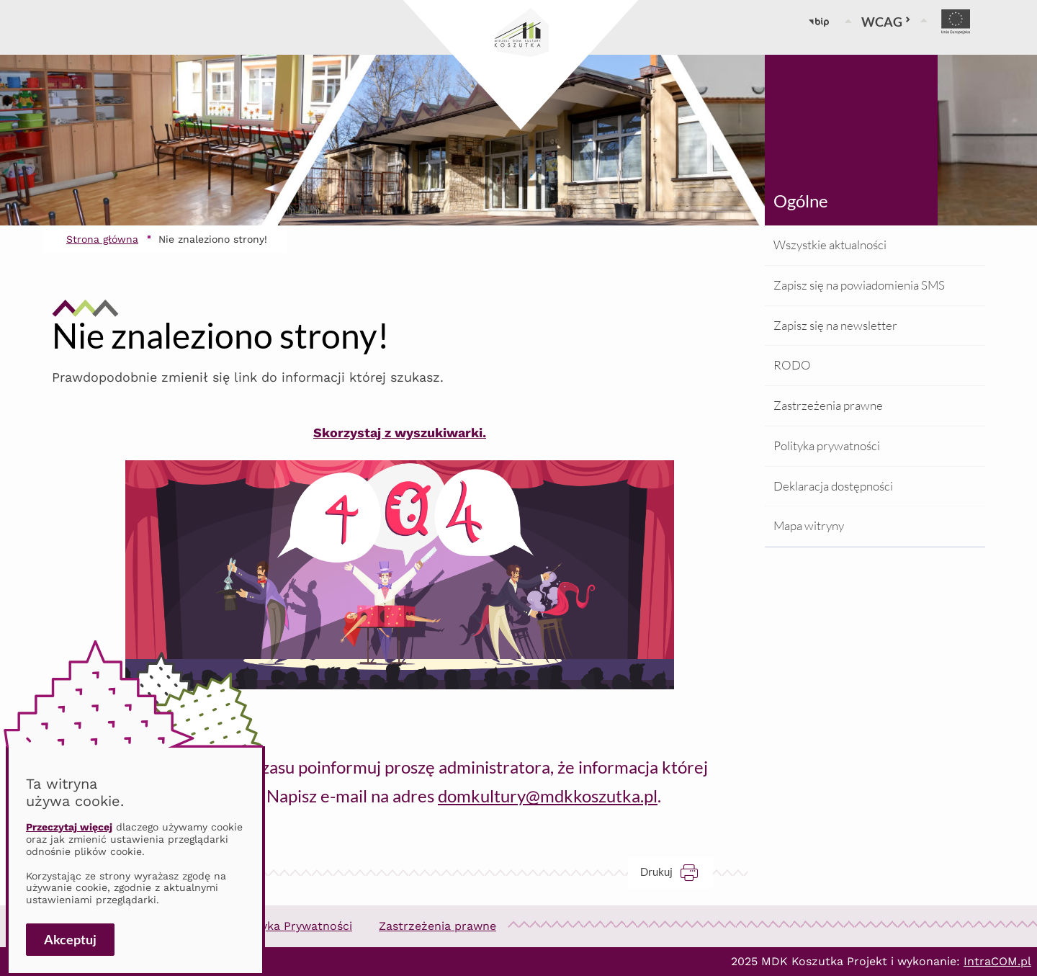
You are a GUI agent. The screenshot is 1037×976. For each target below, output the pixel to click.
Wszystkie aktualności (829, 244)
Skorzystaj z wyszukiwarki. (399, 432)
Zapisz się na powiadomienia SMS (859, 284)
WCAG (886, 22)
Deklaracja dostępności (833, 485)
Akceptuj (70, 939)
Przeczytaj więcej (69, 827)
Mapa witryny (808, 525)
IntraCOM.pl (997, 961)
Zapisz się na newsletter (835, 325)
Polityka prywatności (826, 445)
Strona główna (102, 239)
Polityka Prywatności (293, 926)
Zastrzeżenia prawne (828, 405)
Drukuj (676, 872)
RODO (792, 364)
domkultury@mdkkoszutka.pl (547, 795)
